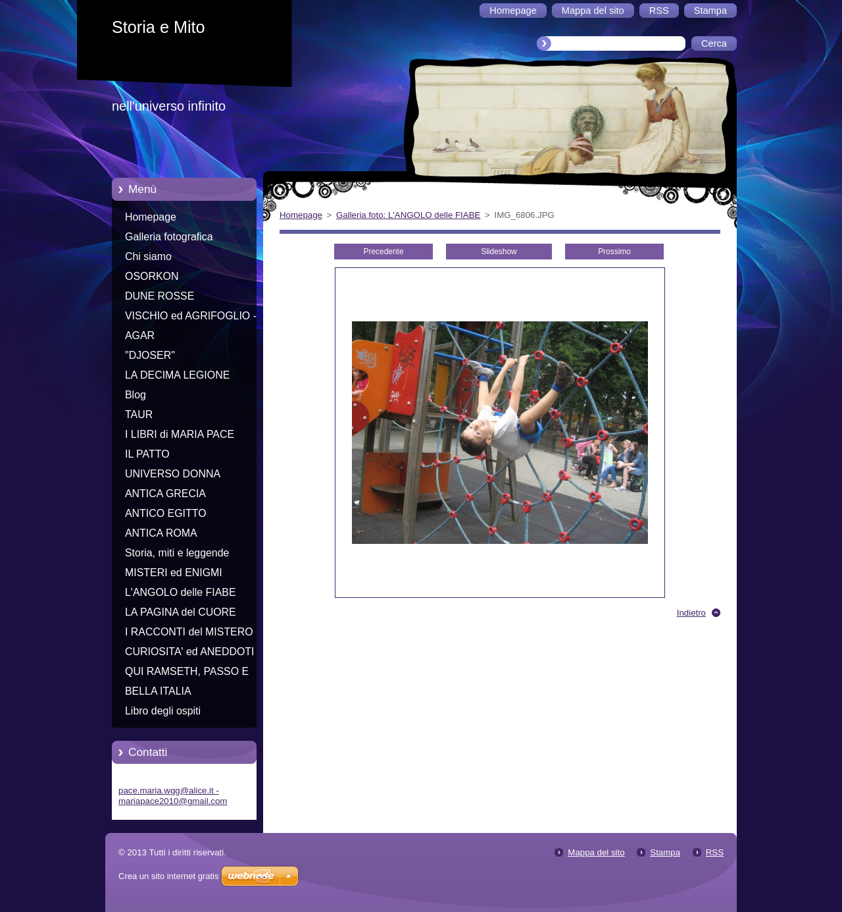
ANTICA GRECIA (165, 493)
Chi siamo (148, 256)
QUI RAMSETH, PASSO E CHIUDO (187, 674)
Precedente (383, 251)
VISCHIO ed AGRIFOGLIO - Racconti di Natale (191, 318)
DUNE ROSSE (159, 296)
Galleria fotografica (169, 236)
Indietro (691, 613)
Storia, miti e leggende (177, 552)
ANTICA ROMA (161, 533)
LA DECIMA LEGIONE (177, 375)
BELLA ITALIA (158, 691)
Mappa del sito (596, 852)
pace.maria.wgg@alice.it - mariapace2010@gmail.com (172, 796)
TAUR (139, 414)
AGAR (140, 335)
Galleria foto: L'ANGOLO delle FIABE (408, 215)
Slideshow (498, 251)
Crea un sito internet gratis (168, 876)
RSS (715, 852)
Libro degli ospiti (163, 710)
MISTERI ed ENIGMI (173, 572)
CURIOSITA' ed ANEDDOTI (190, 651)
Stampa (665, 852)
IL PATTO (147, 454)
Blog (135, 394)
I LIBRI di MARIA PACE (179, 434)
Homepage (150, 217)
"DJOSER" (150, 355)
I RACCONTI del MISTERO (189, 631)
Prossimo (614, 251)
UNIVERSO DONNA (172, 473)
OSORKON (151, 276)
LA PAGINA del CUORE (180, 612)
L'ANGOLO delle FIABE (180, 592)
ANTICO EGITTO (166, 513)
